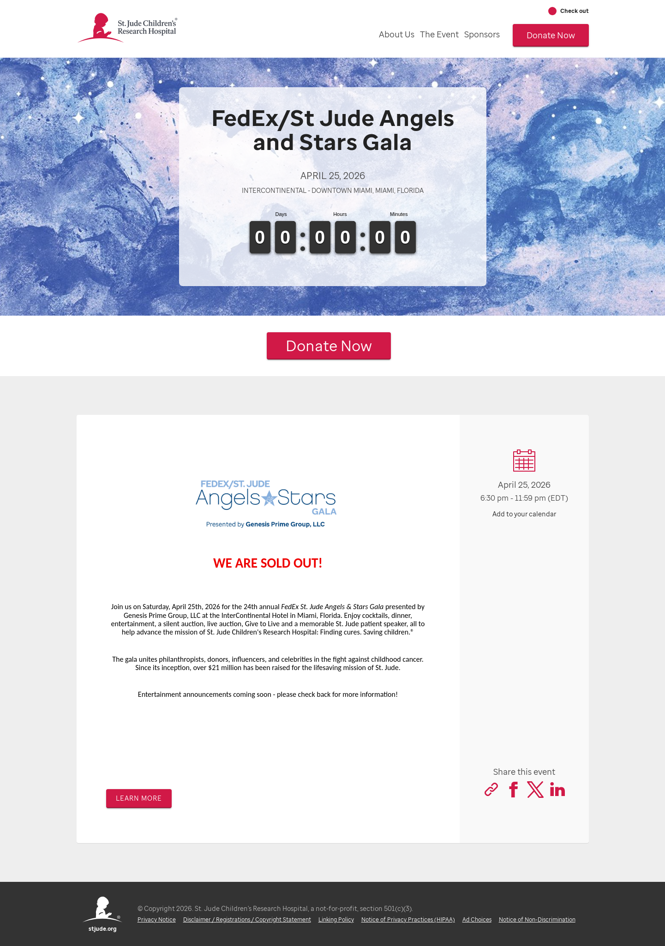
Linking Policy (335, 919)
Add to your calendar (524, 513)
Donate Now (551, 35)
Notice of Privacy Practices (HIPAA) (408, 919)
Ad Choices (476, 919)
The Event (439, 34)
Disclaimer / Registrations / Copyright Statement (247, 919)
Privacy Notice (156, 919)
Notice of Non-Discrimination (536, 919)
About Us (396, 34)
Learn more (139, 798)
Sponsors (482, 34)
